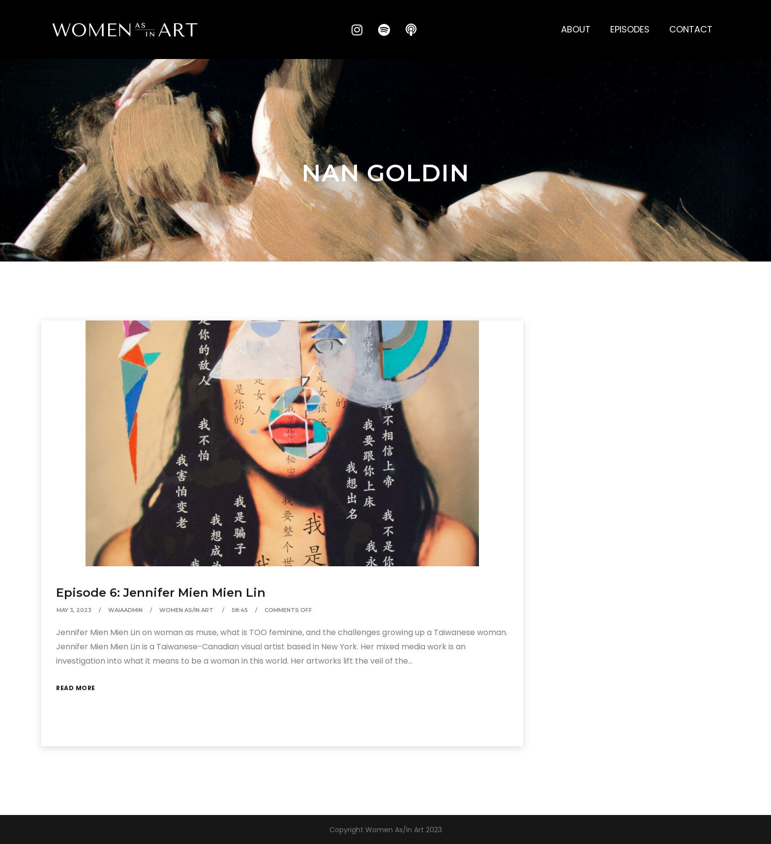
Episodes (630, 29)
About (576, 29)
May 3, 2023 (74, 610)
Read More (75, 688)
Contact (690, 29)
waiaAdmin (125, 610)
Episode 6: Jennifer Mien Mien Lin (161, 592)
